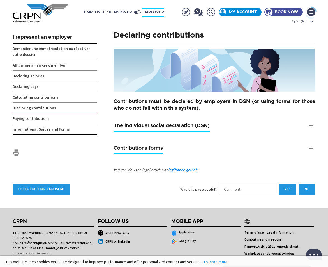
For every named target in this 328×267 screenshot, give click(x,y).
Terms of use (254, 232)
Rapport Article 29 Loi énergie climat (271, 246)
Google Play (183, 241)
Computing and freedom (262, 239)
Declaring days (26, 86)
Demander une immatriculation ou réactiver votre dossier (51, 51)
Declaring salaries (28, 75)
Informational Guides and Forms (41, 129)
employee (95, 12)
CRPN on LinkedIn (114, 241)
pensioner (120, 12)
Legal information (280, 232)
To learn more (215, 261)
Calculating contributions (35, 97)
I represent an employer (42, 37)
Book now (286, 12)
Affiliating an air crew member (39, 65)
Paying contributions (31, 118)
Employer (153, 12)
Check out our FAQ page (41, 189)
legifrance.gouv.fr (183, 169)
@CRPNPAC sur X (113, 233)
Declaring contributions (35, 107)
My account (243, 12)
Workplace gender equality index (269, 253)
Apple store (183, 233)
